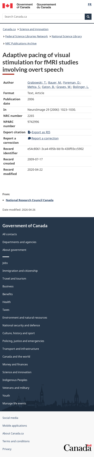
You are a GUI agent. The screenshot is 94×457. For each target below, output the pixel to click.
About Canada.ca (13, 433)
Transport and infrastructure (20, 349)
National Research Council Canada (29, 200)
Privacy (6, 449)
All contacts (9, 234)
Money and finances (15, 364)
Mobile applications (14, 425)
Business (8, 286)
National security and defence (21, 325)
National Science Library (67, 36)
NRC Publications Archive (21, 43)
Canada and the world (16, 356)
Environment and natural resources (24, 317)
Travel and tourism (14, 278)
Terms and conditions (16, 441)
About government (14, 250)
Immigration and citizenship (20, 271)
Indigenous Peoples (14, 380)
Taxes (5, 310)
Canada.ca (9, 29)
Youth (6, 395)
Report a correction (43, 138)
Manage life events (14, 403)
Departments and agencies (19, 242)
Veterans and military (15, 388)
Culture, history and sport (18, 333)
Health (6, 302)
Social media (10, 418)
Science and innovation (34, 29)
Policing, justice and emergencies (23, 341)
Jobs (5, 263)
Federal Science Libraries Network (26, 36)
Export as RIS (39, 132)
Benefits (7, 294)
